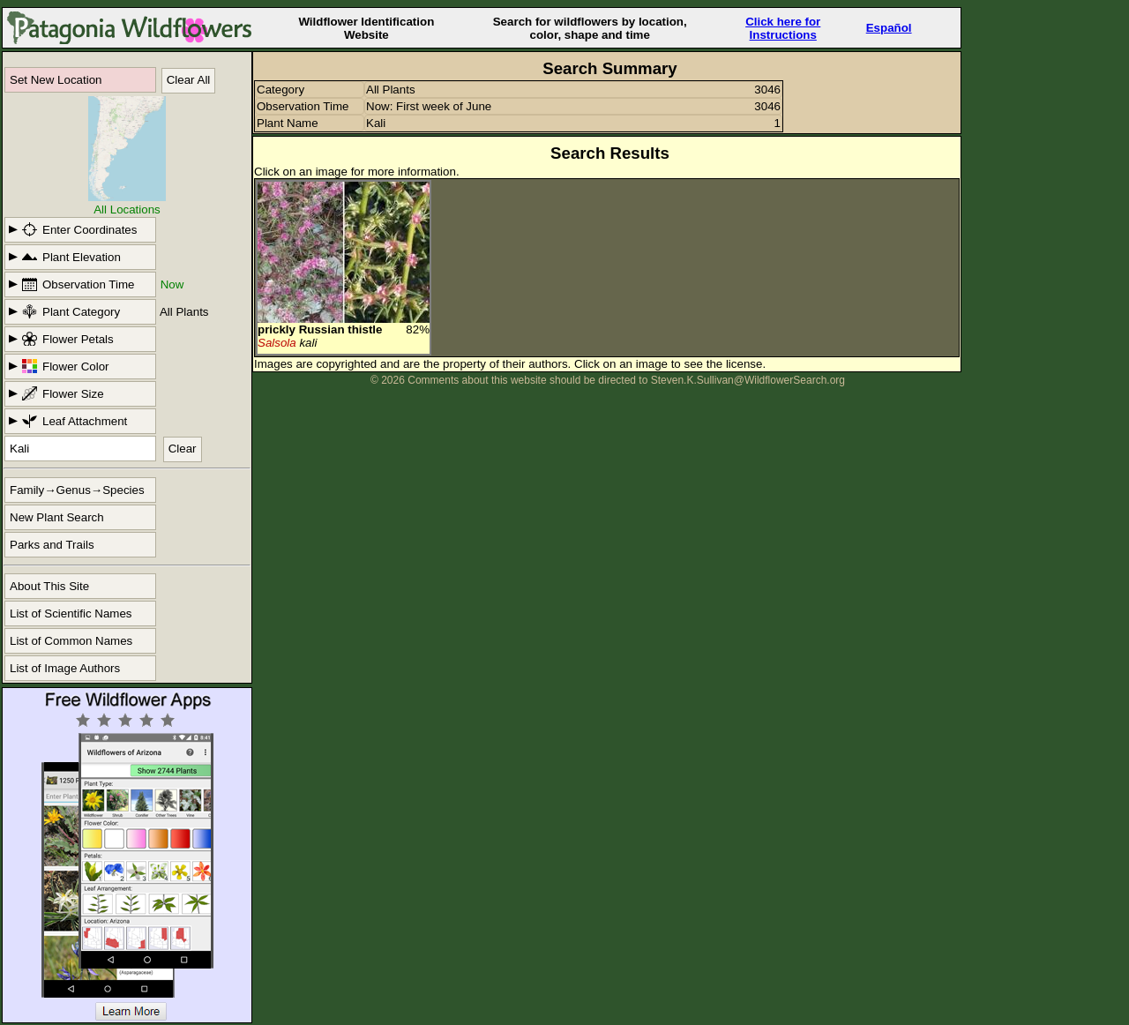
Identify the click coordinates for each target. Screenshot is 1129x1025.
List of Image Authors (65, 668)
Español (889, 27)
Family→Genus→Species (77, 490)
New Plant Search (57, 517)
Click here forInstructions (782, 28)
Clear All (189, 79)
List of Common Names (71, 640)
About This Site (49, 586)
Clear (182, 448)
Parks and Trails (52, 544)
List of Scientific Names (71, 613)
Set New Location (55, 79)
